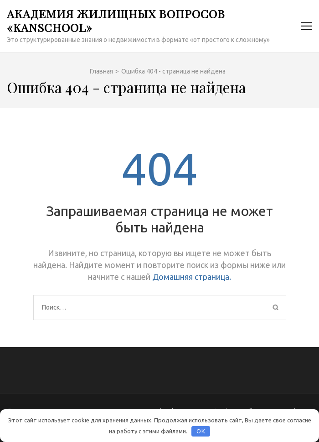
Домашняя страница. (191, 276)
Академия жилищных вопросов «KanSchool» (116, 20)
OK (201, 431)
